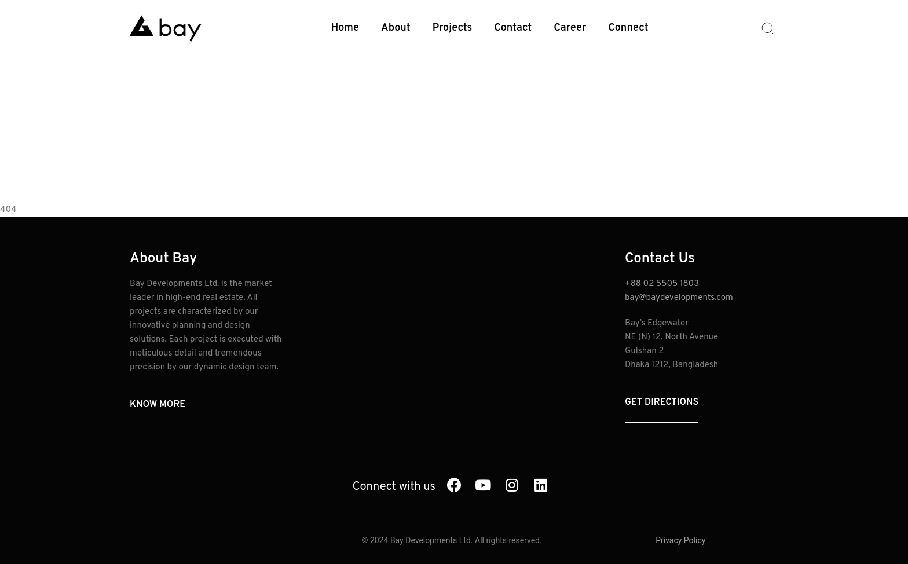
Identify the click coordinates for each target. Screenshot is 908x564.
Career (570, 28)
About (396, 28)
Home (345, 28)
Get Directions (661, 402)
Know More (157, 405)
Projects (453, 28)
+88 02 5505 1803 (662, 284)
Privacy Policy (680, 540)
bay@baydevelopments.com (679, 297)
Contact (513, 28)
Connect (628, 28)
